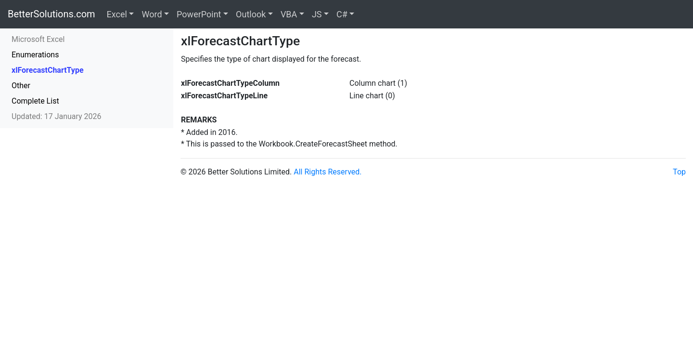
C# (341, 14)
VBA (289, 14)
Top (679, 171)
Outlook (251, 14)
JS (317, 14)
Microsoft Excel (38, 39)
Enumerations (35, 54)
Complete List (35, 101)
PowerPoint (199, 14)
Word (151, 14)
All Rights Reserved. (327, 171)
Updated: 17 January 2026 (57, 116)
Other (21, 85)
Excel (117, 14)
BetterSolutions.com (51, 14)
